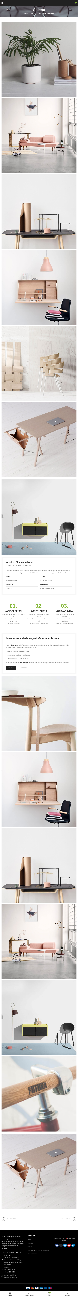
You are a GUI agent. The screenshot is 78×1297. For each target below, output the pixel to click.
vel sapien (13, 645)
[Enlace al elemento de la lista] (13, 1269)
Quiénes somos (32, 1254)
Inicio (26, 13)
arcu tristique (24, 662)
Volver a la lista (39, 1219)
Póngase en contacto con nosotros (38, 1250)
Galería (32, 13)
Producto (30, 1243)
